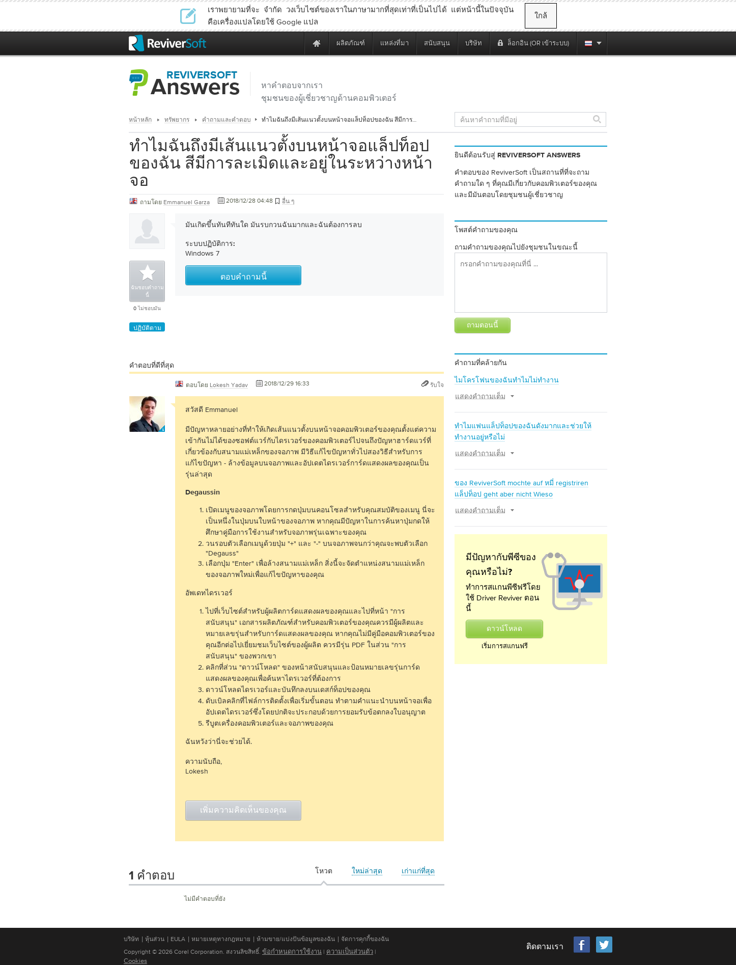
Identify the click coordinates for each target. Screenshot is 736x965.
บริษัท (131, 939)
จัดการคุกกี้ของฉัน (365, 939)
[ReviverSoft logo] (167, 43)
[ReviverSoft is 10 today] (294, 43)
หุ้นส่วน (154, 939)
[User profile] (147, 426)
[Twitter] (604, 951)
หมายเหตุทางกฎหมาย (220, 939)
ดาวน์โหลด (504, 628)
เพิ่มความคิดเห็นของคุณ (243, 811)
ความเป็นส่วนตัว (349, 951)
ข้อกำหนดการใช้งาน (292, 951)
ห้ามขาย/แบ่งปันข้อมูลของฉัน (296, 939)
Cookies (135, 960)
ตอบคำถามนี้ (243, 277)
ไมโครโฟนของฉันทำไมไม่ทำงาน (507, 380)
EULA (178, 939)
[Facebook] (582, 951)
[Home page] (316, 43)
